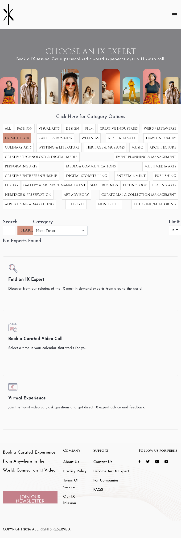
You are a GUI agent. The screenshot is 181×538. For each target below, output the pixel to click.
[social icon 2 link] (150, 461)
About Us (71, 462)
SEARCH (29, 230)
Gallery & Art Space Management (54, 185)
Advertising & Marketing (29, 204)
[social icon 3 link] (159, 461)
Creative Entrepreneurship (31, 175)
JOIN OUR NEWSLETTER (30, 499)
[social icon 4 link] (169, 461)
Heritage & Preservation (28, 194)
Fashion (25, 128)
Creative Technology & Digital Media (41, 156)
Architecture (163, 147)
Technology (135, 185)
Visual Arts (49, 128)
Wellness (90, 138)
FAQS (98, 490)
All (8, 128)
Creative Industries (119, 128)
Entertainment (131, 175)
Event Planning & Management (146, 156)
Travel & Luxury (160, 138)
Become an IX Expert (111, 471)
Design (72, 128)
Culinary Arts (18, 147)
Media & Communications (91, 166)
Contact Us (102, 462)
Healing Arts (164, 185)
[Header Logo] (12, 14)
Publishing (165, 175)
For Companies (106, 480)
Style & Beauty (122, 138)
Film (89, 128)
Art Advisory (76, 194)
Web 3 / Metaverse (160, 128)
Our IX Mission (69, 500)
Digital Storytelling (86, 175)
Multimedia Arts (160, 166)
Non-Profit (109, 204)
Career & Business (55, 138)
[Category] (60, 231)
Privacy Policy (74, 471)
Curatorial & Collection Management (138, 194)
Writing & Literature (58, 147)
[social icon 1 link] (142, 461)
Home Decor (17, 138)
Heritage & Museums (105, 147)
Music (137, 147)
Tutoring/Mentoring (155, 204)
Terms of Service (71, 484)
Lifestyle (75, 204)
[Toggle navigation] (174, 14)
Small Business (104, 185)
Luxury (12, 185)
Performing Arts (21, 166)
